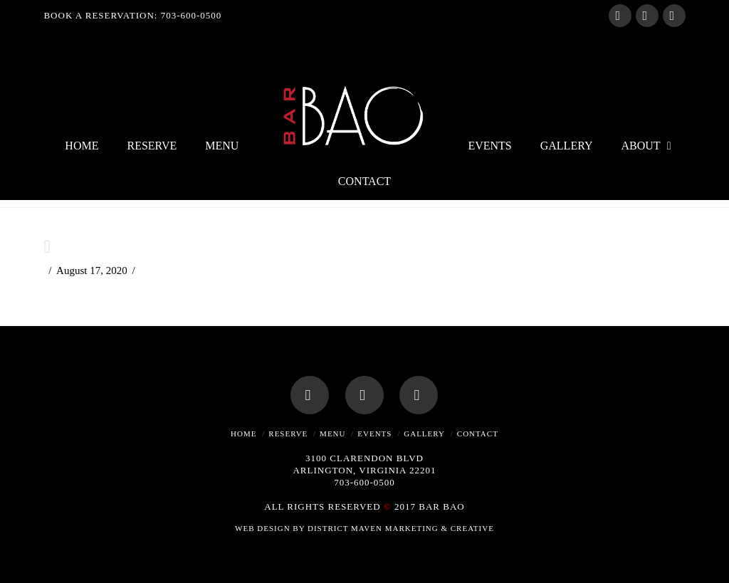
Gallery (424, 433)
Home (243, 433)
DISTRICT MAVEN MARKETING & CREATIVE (401, 528)
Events (374, 433)
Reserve (288, 433)
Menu (332, 433)
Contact (477, 433)
